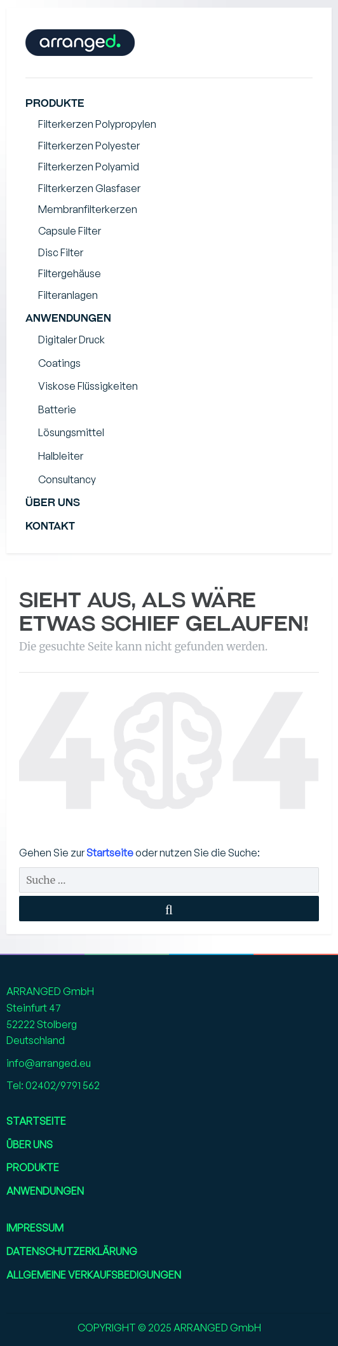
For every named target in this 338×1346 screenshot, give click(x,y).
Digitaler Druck (71, 339)
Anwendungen (68, 318)
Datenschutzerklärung (71, 1251)
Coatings (59, 363)
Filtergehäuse (69, 273)
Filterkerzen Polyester (89, 145)
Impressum (35, 1227)
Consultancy (67, 479)
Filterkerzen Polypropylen (97, 124)
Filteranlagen (68, 295)
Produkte (54, 103)
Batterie (57, 409)
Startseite (110, 852)
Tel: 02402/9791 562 (53, 1085)
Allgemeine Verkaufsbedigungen (93, 1274)
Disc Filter (60, 252)
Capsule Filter (69, 230)
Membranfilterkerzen (87, 209)
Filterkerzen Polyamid (88, 166)
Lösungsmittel (71, 432)
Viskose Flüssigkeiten (88, 386)
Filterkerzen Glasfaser (89, 188)
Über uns (52, 503)
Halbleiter (60, 456)
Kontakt (50, 526)
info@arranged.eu (48, 1063)
